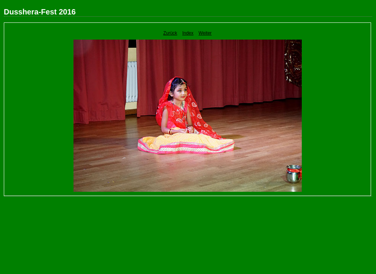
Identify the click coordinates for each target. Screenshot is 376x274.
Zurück (170, 33)
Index (187, 33)
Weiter (205, 33)
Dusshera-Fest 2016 (40, 12)
